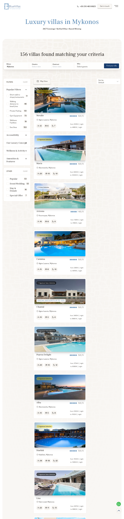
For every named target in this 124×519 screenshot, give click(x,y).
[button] (16, 66)
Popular (13, 179)
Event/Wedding (17, 183)
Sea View (13, 127)
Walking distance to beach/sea (14, 103)
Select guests (82, 66)
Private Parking (15, 111)
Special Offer (16, 195)
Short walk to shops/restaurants (17, 96)
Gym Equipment (16, 116)
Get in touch (104, 6)
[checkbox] (7, 96)
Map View (44, 81)
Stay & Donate (13, 189)
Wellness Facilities (13, 121)
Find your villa (111, 65)
